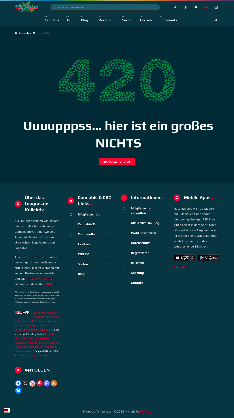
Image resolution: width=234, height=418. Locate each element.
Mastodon (180, 266)
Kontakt (137, 283)
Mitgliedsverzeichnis (39, 278)
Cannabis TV (87, 224)
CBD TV (83, 254)
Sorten (83, 264)
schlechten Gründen (33, 257)
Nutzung (18, 305)
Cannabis (23, 33)
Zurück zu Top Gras (117, 161)
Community (86, 234)
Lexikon (84, 244)
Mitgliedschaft (89, 214)
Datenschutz (140, 243)
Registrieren (140, 253)
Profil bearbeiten (143, 233)
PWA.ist (145, 411)
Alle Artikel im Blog (145, 223)
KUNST (51, 284)
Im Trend (137, 263)
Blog (81, 274)
